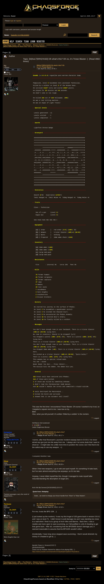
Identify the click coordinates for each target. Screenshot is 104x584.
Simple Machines (60, 576)
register (18, 21)
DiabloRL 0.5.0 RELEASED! (20, 35)
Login (32, 42)
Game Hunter (63, 45)
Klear (6, 461)
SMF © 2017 (50, 576)
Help (12, 42)
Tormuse (7, 504)
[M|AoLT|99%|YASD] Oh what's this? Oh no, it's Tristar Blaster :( (50, 66)
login (12, 21)
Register (41, 42)
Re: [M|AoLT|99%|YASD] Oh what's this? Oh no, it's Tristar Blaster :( (51, 433)
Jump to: (72, 568)
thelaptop (8, 432)
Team (26, 42)
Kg (5, 66)
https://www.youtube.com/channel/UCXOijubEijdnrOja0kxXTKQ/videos (55, 551)
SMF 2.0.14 (41, 576)
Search (19, 42)
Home (5, 42)
